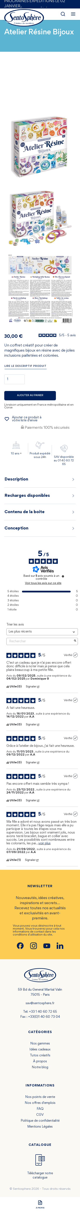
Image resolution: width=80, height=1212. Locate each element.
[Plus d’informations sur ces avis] (63, 576)
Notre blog (40, 1067)
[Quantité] (14, 379)
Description (40, 479)
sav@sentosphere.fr (40, 1003)
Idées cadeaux (40, 1049)
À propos (40, 1061)
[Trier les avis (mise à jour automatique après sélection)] (42, 631)
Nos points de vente (40, 1097)
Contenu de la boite (40, 512)
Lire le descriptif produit (25, 366)
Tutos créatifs (40, 1055)
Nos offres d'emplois (40, 1103)
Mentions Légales (40, 1126)
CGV (40, 1114)
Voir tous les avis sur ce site (43, 583)
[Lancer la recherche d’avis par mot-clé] (75, 641)
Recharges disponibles (40, 495)
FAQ (40, 1108)
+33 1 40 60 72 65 (43, 1011)
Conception (40, 528)
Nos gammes (40, 1043)
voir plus (44, 843)
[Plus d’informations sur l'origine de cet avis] (75, 655)
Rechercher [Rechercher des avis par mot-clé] (40, 641)
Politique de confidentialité (40, 1120)
